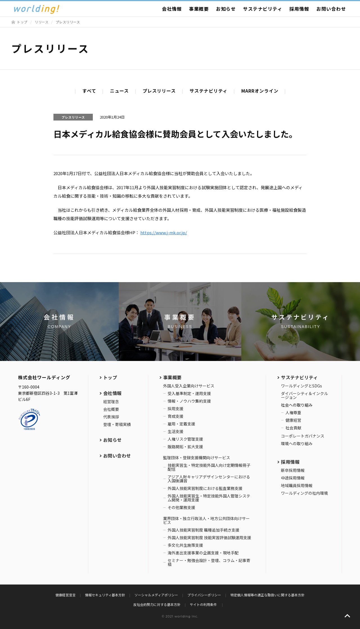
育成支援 (175, 416)
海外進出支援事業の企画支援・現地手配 (203, 553)
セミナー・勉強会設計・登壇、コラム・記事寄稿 (209, 562)
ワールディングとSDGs (301, 386)
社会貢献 (293, 428)
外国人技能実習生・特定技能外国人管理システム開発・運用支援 (209, 498)
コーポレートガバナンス (302, 436)
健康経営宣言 (65, 594)
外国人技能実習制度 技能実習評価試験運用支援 (209, 537)
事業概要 (199, 8)
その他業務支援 (181, 507)
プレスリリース (159, 90)
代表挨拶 (111, 417)
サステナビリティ (262, 8)
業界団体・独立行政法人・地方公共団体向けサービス (206, 520)
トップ (22, 21)
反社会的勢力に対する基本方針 (157, 604)
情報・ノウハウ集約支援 (189, 401)
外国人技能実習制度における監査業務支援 (205, 488)
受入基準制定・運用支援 (189, 393)
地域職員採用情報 (296, 485)
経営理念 (111, 401)
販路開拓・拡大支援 (185, 446)
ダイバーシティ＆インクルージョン (304, 395)
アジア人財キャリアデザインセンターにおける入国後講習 (209, 478)
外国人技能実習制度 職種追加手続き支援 (203, 530)
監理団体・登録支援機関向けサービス (196, 457)
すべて (89, 90)
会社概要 (111, 409)
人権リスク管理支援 (185, 439)
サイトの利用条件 (204, 604)
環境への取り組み (296, 443)
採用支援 (175, 408)
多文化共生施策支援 (185, 545)
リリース (41, 21)
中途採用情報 (293, 478)
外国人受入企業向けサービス (188, 386)
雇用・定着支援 (181, 424)
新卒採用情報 (293, 470)
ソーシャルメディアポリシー (156, 594)
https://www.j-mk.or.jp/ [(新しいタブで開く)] (163, 232)
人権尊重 (293, 412)
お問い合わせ (331, 8)
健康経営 (293, 420)
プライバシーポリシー (204, 594)
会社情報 (172, 8)
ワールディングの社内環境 (304, 493)
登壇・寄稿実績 (117, 424)
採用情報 (299, 8)
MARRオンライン (259, 90)
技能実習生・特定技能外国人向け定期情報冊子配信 (209, 467)
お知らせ (226, 8)
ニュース (119, 90)
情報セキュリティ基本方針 (105, 594)
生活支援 (175, 431)
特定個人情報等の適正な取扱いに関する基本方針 (267, 594)
